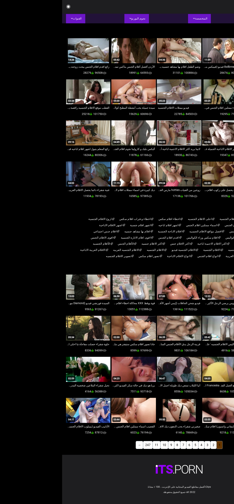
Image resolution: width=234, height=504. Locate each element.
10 (102, 445)
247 (85, 445)
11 (94, 445)
